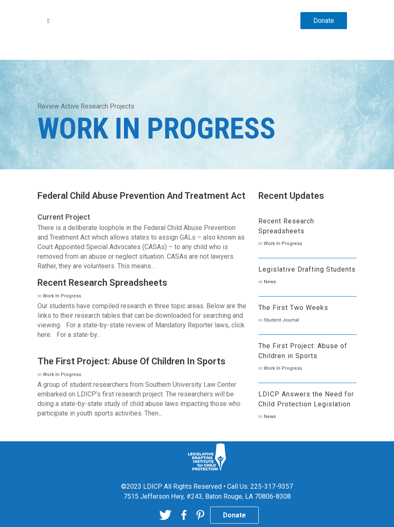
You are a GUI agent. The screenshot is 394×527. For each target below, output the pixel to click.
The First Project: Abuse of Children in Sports (131, 361)
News (270, 282)
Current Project (63, 217)
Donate (323, 21)
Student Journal (281, 320)
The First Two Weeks (293, 308)
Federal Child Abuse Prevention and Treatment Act (141, 196)
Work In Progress (62, 296)
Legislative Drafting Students (307, 269)
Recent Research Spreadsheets (102, 282)
